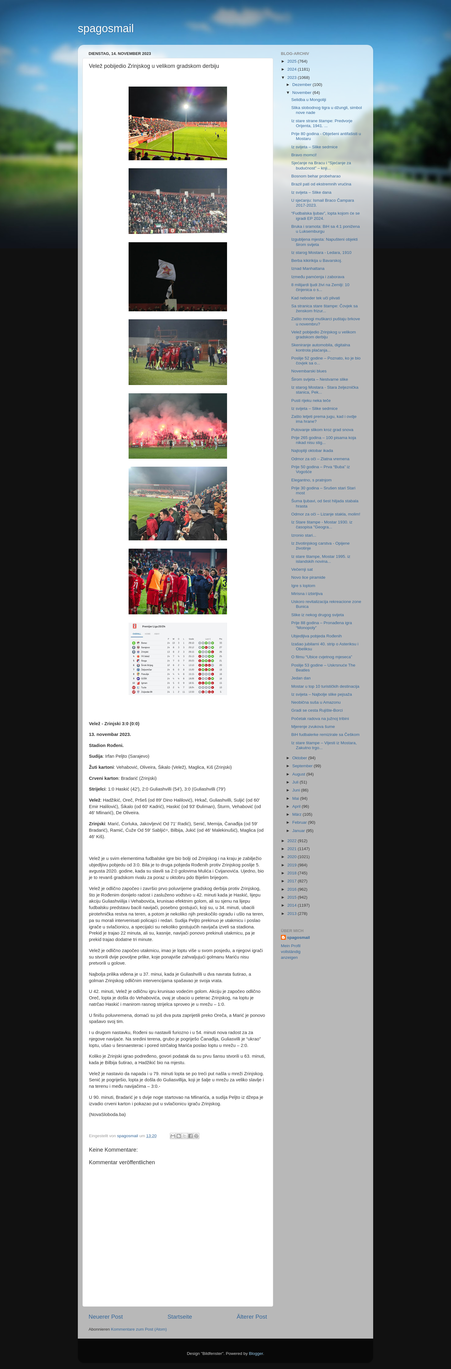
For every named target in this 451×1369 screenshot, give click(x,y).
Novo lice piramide (308, 577)
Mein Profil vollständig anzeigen (291, 951)
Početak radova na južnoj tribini (320, 718)
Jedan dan (301, 678)
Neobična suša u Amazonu (316, 702)
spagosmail (106, 28)
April (297, 806)
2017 (292, 881)
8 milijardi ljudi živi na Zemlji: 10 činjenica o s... (320, 287)
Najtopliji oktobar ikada (312, 450)
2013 (292, 913)
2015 (292, 897)
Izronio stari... (303, 535)
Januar (299, 830)
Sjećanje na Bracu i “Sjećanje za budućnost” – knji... (321, 165)
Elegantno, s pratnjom (311, 480)
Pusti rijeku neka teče (311, 400)
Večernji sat (302, 569)
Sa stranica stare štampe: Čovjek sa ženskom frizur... (324, 308)
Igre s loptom (303, 585)
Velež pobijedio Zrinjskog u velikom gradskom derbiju (323, 334)
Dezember (302, 84)
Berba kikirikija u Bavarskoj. (316, 260)
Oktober (300, 758)
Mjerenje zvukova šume (313, 726)
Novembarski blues (309, 371)
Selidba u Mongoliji (308, 99)
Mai (296, 798)
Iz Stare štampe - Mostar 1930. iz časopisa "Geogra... (322, 524)
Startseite (179, 1316)
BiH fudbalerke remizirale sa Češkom (325, 734)
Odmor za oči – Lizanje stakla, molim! (325, 514)
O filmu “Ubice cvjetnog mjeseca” (321, 657)
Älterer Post (252, 1316)
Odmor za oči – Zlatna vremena (320, 459)
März (297, 814)
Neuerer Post (106, 1316)
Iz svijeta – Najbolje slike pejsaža (321, 694)
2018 (292, 873)
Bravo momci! (304, 155)
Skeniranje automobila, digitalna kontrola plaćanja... (320, 347)
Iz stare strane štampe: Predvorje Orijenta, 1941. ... (322, 123)
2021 (292, 848)
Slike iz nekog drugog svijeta (317, 615)
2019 (292, 865)
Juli (296, 782)
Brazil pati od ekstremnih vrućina (321, 184)
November (302, 92)
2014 (292, 905)
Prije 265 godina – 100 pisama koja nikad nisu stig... (323, 440)
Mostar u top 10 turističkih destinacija (325, 686)
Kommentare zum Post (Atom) (139, 1329)
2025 (292, 61)
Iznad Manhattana (308, 268)
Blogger (256, 1353)
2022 (292, 840)
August (299, 774)
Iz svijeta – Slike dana (311, 192)
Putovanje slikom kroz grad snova (322, 429)
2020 (292, 856)
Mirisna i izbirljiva (307, 593)
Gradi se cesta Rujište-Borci (317, 710)
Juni (296, 790)
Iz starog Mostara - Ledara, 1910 (321, 252)
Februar (300, 822)
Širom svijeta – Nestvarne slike (319, 379)
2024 (292, 69)
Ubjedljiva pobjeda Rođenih (316, 636)
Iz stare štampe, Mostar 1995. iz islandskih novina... (320, 559)
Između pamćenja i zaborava (318, 276)
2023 (292, 77)
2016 (292, 889)
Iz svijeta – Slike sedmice (314, 147)
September (303, 766)
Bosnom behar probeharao (316, 176)
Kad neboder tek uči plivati (315, 298)
